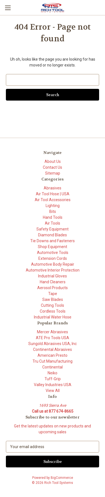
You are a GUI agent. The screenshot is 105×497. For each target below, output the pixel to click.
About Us (53, 161)
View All (53, 390)
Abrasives (52, 188)
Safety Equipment (52, 229)
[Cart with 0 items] (102, 7)
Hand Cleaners (53, 282)
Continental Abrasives (52, 349)
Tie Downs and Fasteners (52, 241)
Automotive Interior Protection (53, 270)
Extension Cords (52, 258)
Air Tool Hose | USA (52, 194)
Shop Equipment (52, 246)
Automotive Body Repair (52, 264)
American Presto (52, 355)
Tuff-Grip (53, 379)
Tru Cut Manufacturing (52, 361)
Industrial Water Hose (52, 317)
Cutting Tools (52, 305)
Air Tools (52, 223)
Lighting (53, 205)
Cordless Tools (53, 311)
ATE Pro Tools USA (52, 338)
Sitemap (52, 173)
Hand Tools (52, 217)
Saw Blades (52, 299)
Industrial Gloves (52, 276)
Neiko (52, 373)
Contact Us (52, 167)
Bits (52, 211)
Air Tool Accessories (53, 200)
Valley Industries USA (52, 384)
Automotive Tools (52, 252)
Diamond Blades (52, 235)
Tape (52, 293)
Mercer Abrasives (52, 332)
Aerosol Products (52, 288)
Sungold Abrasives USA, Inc (52, 343)
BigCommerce (62, 478)
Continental (52, 367)
